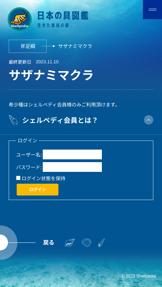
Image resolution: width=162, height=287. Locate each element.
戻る (48, 242)
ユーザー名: (29, 154)
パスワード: (29, 167)
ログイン (37, 189)
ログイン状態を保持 (43, 178)
